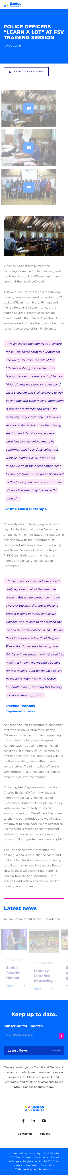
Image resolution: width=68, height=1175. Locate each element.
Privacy (45, 1133)
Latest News (18, 1050)
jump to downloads (26, 71)
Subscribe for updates (23, 1026)
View (9, 985)
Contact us (25, 1133)
